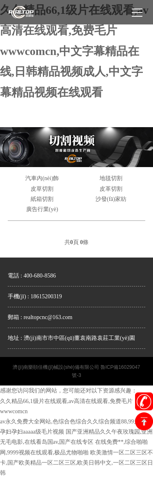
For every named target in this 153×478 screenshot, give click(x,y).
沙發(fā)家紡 (110, 199)
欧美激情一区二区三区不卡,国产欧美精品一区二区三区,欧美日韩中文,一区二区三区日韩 (76, 462)
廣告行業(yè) (42, 209)
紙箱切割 (42, 199)
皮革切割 (111, 189)
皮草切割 (42, 189)
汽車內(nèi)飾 (42, 178)
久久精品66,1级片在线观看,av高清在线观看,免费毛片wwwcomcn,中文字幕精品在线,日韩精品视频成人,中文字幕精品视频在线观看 (74, 51)
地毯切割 (111, 178)
